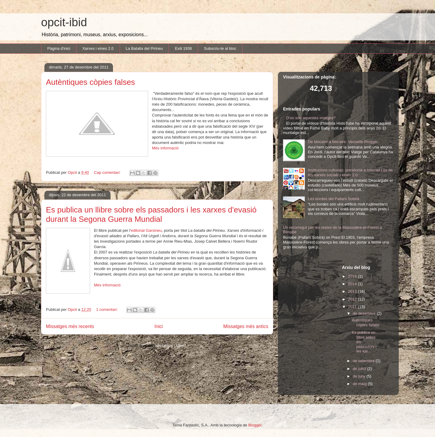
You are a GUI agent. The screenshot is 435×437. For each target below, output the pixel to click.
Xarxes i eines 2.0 (98, 48)
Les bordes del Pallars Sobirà (333, 198)
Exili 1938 (183, 48)
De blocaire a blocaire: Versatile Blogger (343, 141)
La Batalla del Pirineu (144, 48)
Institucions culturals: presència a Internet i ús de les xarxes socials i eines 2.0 (350, 172)
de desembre (365, 313)
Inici (158, 326)
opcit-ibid (64, 22)
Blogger (255, 425)
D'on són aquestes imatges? (311, 118)
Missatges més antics (245, 326)
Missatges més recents (70, 326)
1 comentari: (107, 309)
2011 (353, 307)
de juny (360, 376)
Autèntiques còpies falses (90, 82)
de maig (360, 383)
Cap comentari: (108, 172)
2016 (353, 276)
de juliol (360, 368)
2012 (353, 299)
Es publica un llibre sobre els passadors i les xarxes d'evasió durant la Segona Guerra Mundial (151, 214)
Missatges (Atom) (170, 345)
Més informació (165, 148)
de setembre (364, 361)
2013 (353, 291)
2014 (353, 284)
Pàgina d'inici (58, 48)
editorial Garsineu (146, 230)
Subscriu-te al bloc (220, 48)
